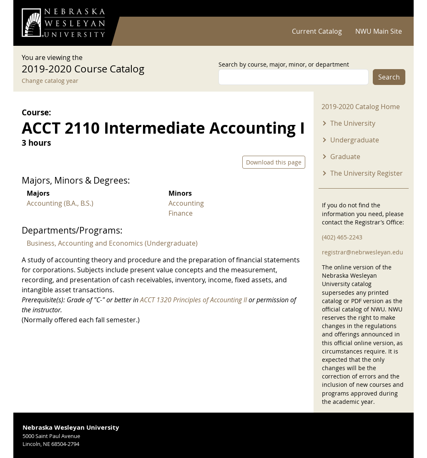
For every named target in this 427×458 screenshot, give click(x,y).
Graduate (345, 156)
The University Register (366, 173)
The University (352, 123)
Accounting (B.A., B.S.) (60, 203)
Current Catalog (317, 31)
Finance (180, 213)
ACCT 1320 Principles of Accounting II (193, 299)
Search (389, 77)
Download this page (273, 162)
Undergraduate (354, 139)
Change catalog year (50, 81)
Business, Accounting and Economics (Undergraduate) (112, 243)
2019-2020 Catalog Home (361, 106)
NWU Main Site (378, 31)
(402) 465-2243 (342, 237)
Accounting (186, 203)
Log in (394, 8)
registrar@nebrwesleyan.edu (362, 252)
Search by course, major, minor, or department (284, 64)
